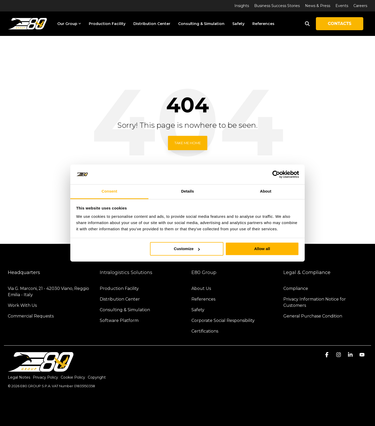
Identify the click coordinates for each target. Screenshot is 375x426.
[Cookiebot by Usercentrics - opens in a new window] (276, 174)
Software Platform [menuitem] (119, 320)
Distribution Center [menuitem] (120, 299)
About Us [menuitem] (201, 288)
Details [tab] (187, 191)
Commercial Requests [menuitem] (31, 316)
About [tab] (265, 191)
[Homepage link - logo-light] (40, 369)
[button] (327, 355)
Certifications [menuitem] (204, 331)
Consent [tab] (109, 191)
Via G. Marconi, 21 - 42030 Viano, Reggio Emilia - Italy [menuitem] (49, 291)
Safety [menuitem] (197, 309)
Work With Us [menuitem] (22, 305)
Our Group (69, 23)
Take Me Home (187, 143)
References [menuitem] (203, 299)
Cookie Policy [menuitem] (73, 377)
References (263, 23)
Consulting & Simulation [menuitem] (125, 309)
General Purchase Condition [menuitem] (312, 316)
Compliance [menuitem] (295, 288)
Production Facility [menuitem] (119, 288)
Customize (187, 249)
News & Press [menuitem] (317, 5)
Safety (238, 23)
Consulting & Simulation (201, 23)
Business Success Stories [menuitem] (277, 5)
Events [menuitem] (341, 5)
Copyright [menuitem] (97, 377)
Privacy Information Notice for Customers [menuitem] (315, 302)
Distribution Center (151, 23)
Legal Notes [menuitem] (19, 377)
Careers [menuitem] (360, 5)
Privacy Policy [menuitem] (45, 377)
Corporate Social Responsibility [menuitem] (223, 320)
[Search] (307, 23)
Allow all (262, 249)
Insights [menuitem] (241, 5)
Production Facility (107, 23)
